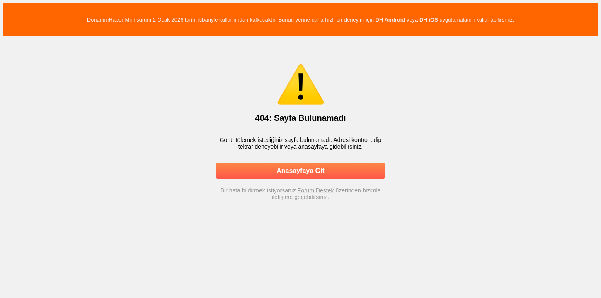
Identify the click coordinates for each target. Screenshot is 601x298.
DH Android (390, 20)
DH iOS (428, 20)
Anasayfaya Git (300, 170)
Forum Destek (316, 190)
